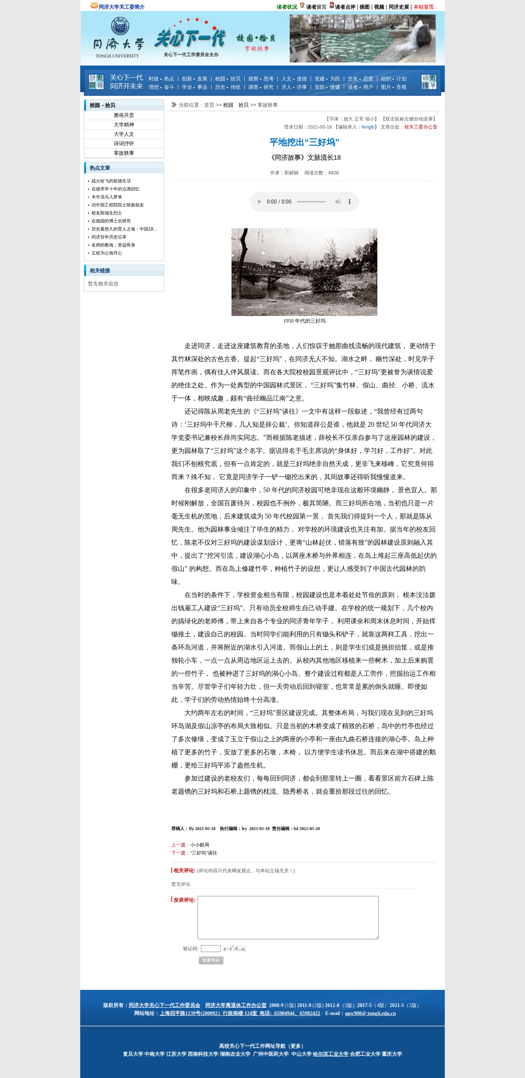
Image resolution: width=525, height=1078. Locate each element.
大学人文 (124, 134)
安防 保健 (327, 87)
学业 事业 (194, 87)
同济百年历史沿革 (109, 237)
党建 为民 (327, 79)
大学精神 (124, 124)
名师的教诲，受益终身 (113, 245)
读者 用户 (360, 87)
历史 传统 (228, 87)
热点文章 (100, 168)
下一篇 (178, 853)
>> (219, 105)
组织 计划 (394, 79)
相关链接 (100, 270)
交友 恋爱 (360, 79)
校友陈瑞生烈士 (107, 213)
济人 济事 (294, 87)
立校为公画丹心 (107, 253)
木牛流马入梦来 (107, 197)
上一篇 (178, 845)
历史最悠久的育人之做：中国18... (124, 229)
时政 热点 (161, 79)
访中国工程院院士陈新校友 (118, 205)
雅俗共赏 (124, 115)
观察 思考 (261, 79)
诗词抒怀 (124, 143)
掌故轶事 (124, 153)
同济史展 (399, 7)
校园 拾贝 (228, 79)
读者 (311, 7)
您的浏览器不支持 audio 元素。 (304, 202)
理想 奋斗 (161, 87)
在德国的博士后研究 (111, 221)
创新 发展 (194, 79)
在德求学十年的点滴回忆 (116, 188)
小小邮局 (199, 845)
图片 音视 (394, 87)
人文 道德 (294, 79)
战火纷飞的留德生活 (111, 180)
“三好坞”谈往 (203, 853)
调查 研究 (261, 87)
